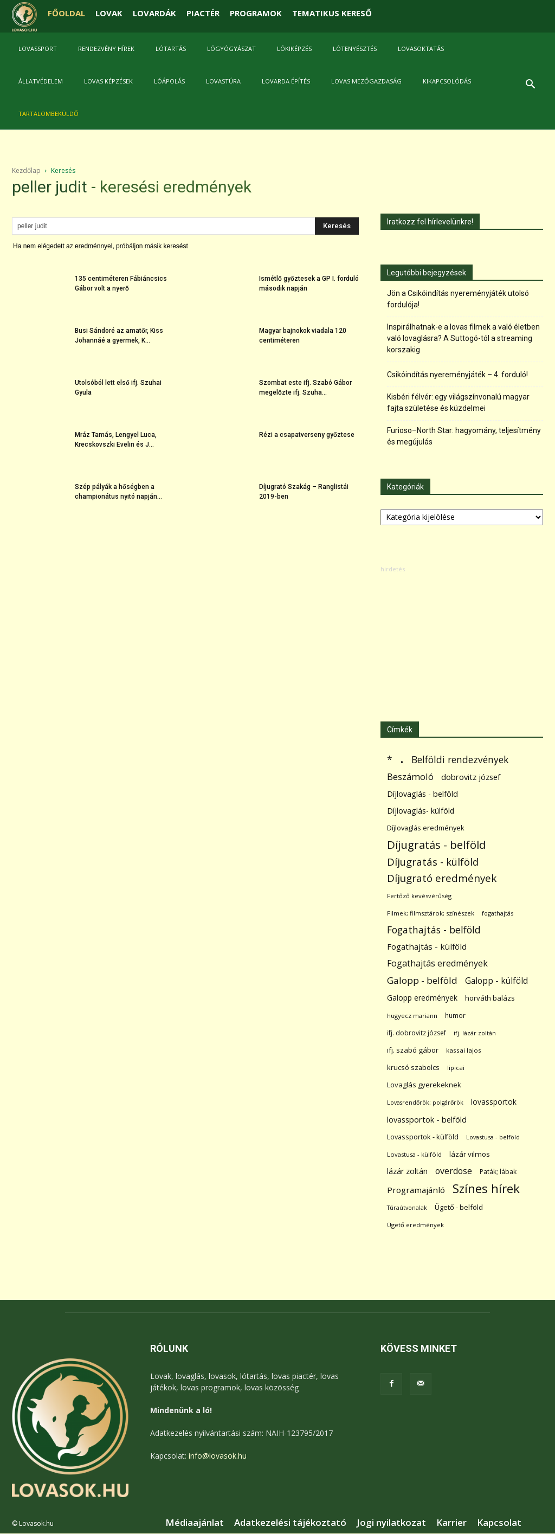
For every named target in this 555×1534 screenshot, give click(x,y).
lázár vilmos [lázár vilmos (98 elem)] (469, 1154)
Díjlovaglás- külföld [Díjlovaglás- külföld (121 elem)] (420, 810)
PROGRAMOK (256, 13)
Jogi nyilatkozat (391, 1522)
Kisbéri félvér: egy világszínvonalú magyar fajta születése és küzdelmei (458, 402)
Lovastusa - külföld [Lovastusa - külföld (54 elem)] (414, 1154)
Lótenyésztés (355, 48)
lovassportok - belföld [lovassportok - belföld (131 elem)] (427, 1119)
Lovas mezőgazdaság (366, 81)
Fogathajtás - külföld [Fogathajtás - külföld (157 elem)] (427, 946)
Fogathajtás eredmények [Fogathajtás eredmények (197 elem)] (437, 963)
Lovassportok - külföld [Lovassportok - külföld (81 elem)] (423, 1137)
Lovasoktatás (421, 48)
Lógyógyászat (231, 48)
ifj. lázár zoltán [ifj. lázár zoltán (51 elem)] (475, 1033)
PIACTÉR (203, 13)
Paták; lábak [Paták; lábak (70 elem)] (498, 1171)
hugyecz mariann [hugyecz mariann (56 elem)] (412, 1015)
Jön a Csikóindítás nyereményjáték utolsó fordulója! (458, 299)
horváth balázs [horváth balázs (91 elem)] (490, 998)
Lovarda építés (286, 81)
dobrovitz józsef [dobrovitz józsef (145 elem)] (470, 776)
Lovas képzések (108, 81)
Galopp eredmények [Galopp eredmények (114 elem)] (422, 997)
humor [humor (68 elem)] (455, 1015)
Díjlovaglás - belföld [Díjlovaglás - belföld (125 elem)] (422, 794)
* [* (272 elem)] (389, 759)
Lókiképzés (294, 48)
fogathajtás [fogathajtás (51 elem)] (497, 913)
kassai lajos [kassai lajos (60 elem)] (463, 1050)
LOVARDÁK (154, 13)
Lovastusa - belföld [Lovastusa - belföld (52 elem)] (493, 1137)
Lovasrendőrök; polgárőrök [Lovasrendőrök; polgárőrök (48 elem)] (425, 1102)
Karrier (451, 1522)
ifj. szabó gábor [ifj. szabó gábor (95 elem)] (412, 1050)
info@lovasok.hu (218, 1456)
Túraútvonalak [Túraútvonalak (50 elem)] (407, 1207)
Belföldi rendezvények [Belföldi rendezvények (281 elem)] (459, 759)
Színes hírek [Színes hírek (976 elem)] (486, 1188)
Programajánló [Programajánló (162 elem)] (416, 1189)
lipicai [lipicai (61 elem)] (455, 1068)
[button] (530, 85)
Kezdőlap (26, 170)
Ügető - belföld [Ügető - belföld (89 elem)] (459, 1207)
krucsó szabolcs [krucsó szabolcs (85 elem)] (413, 1067)
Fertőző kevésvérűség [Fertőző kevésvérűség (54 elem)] (419, 896)
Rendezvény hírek (106, 48)
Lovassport (37, 48)
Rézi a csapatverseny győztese (306, 435)
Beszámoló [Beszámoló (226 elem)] (410, 776)
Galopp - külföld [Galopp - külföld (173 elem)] (496, 981)
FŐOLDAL (66, 13)
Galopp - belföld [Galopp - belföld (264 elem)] (422, 980)
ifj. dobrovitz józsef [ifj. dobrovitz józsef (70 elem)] (416, 1032)
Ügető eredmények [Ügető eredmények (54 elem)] (415, 1225)
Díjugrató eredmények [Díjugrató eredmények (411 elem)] (441, 878)
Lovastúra (223, 81)
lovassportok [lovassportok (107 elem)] (494, 1102)
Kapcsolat (499, 1522)
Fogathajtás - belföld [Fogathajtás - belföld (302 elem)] (434, 930)
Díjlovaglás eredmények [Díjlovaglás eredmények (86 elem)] (425, 828)
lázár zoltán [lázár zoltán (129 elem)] (407, 1171)
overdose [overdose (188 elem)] (453, 1171)
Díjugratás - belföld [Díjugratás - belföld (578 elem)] (436, 844)
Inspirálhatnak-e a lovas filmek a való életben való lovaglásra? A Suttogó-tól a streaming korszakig (463, 338)
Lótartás (171, 48)
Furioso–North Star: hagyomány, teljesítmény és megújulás (464, 436)
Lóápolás (169, 81)
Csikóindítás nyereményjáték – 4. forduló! (457, 374)
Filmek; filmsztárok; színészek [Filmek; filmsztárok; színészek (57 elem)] (430, 913)
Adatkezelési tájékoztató (290, 1522)
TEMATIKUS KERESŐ (332, 13)
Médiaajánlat (194, 1522)
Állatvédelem (40, 81)
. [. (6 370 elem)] (402, 757)
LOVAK (108, 13)
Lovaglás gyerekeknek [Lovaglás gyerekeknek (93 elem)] (424, 1085)
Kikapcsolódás (447, 81)
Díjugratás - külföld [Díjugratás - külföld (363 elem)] (433, 861)
